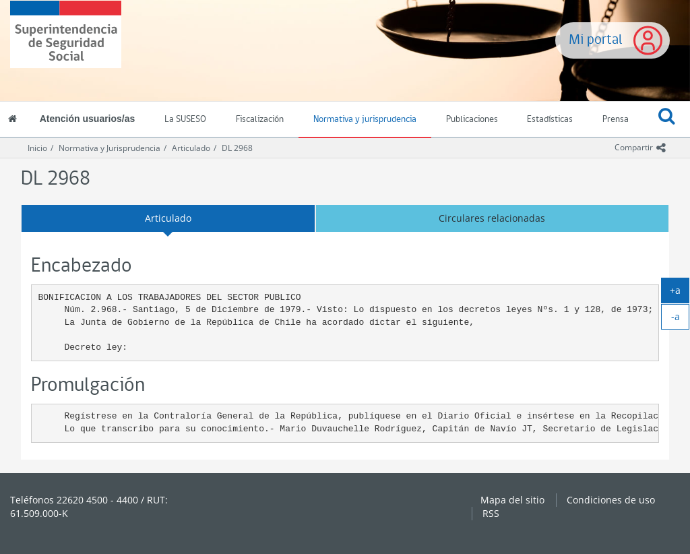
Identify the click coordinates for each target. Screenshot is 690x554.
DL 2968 (237, 148)
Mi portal (596, 40)
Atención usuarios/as (87, 118)
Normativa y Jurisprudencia (109, 148)
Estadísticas (550, 120)
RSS (490, 513)
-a (680, 319)
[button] (667, 119)
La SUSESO (185, 120)
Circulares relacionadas (492, 218)
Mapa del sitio (512, 499)
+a (679, 293)
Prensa (615, 120)
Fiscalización (260, 120)
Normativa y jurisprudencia (364, 120)
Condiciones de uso (611, 499)
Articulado (191, 148)
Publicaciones (472, 120)
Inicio (37, 148)
